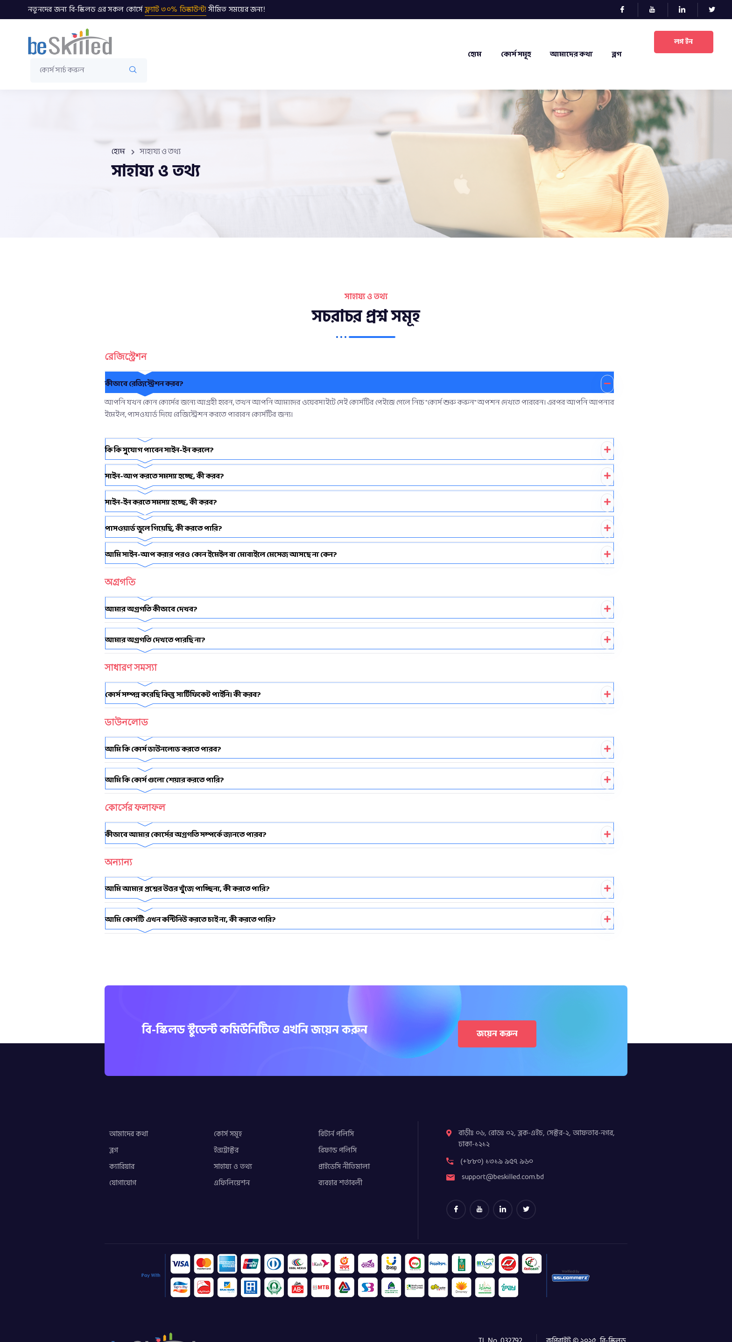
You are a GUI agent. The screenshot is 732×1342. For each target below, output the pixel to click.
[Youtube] (656, 10)
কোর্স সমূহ (515, 54)
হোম (473, 54)
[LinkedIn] (686, 10)
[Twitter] (715, 10)
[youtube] (479, 1178)
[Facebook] (626, 10)
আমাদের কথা (570, 54)
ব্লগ (616, 54)
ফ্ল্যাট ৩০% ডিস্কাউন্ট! (176, 9)
